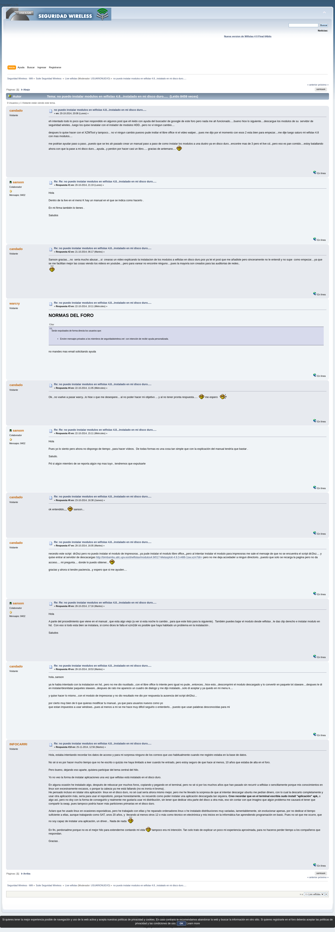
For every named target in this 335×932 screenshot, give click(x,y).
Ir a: (301, 894)
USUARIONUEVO (100, 78)
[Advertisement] (167, 55)
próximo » (323, 84)
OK (181, 923)
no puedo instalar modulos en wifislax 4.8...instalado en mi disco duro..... (100, 109)
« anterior (312, 84)
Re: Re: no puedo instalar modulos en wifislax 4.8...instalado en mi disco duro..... (105, 181)
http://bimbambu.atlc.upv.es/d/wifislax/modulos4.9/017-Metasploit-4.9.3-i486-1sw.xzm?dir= (149, 557)
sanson (18, 182)
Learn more (193, 923)
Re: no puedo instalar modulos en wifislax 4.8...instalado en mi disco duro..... (102, 248)
